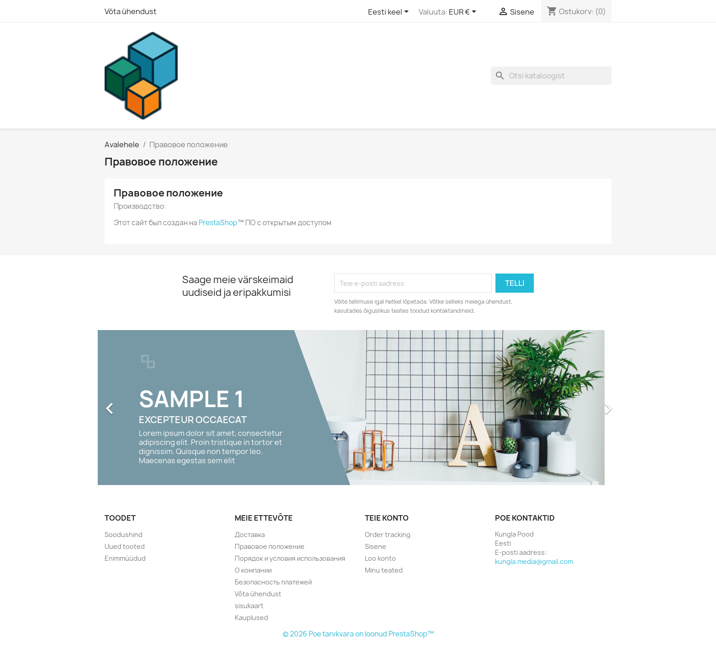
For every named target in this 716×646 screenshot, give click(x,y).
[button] (137, 404)
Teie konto (387, 518)
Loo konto (380, 558)
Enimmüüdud (125, 558)
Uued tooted (125, 546)
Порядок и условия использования (290, 558)
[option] (358, 407)
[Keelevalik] (390, 12)
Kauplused (251, 617)
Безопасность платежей (273, 582)
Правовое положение (270, 546)
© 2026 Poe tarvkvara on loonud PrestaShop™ (358, 634)
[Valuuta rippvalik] (464, 12)
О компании (253, 570)
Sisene (375, 546)
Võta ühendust (131, 11)
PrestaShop (218, 222)
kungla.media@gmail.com (534, 561)
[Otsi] (551, 76)
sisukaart (249, 605)
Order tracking (388, 534)
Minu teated (384, 570)
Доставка (250, 534)
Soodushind (123, 534)
